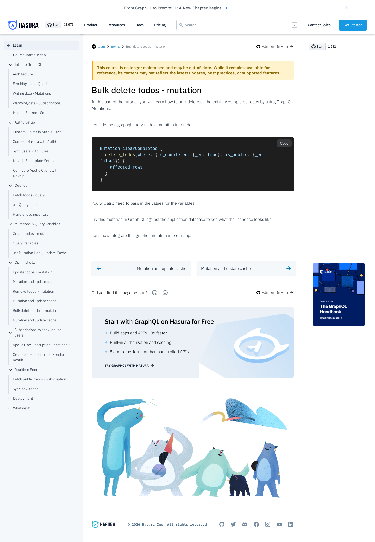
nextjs (115, 46)
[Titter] (233, 524)
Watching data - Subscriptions (37, 103)
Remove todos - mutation (33, 291)
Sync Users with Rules (31, 151)
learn (101, 46)
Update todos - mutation (32, 272)
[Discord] (245, 524)
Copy (284, 143)
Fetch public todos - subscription (39, 379)
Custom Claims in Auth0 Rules (37, 132)
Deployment (20, 398)
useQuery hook (25, 204)
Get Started (352, 25)
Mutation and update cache (35, 281)
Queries (17, 185)
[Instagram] (268, 524)
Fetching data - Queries (32, 83)
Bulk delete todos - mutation (36, 310)
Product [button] (90, 25)
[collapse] (10, 65)
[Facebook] (256, 524)
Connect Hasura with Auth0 (35, 141)
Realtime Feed (23, 369)
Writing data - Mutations (32, 93)
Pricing (160, 25)
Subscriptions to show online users (34, 332)
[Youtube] (279, 524)
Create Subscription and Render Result (38, 357)
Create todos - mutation (32, 233)
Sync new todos (26, 388)
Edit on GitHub (275, 46)
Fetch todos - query (29, 195)
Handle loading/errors (30, 214)
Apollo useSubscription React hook (41, 345)
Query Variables (25, 243)
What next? (19, 408)
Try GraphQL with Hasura (129, 366)
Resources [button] (116, 25)
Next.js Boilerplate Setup (31, 160)
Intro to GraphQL (25, 64)
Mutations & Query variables (34, 224)
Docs (139, 25)
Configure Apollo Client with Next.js (33, 173)
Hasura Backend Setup (29, 112)
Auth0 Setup (21, 122)
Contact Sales (319, 25)
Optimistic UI (21, 262)
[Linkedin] (291, 524)
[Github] (222, 524)
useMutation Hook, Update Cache (40, 252)
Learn (14, 45)
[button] (346, 8)
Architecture (23, 74)
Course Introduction (27, 55)
